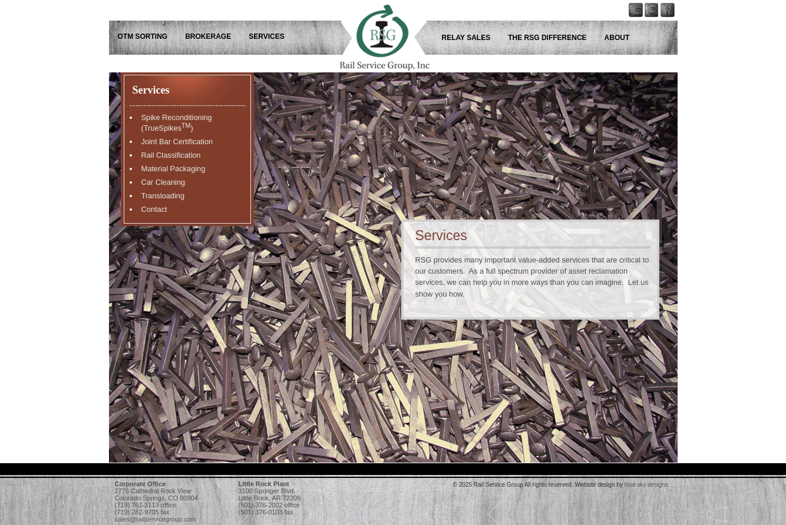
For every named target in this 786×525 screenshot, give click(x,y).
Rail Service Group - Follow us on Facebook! (670, 32)
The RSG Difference (547, 38)
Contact (154, 209)
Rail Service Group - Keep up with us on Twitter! (654, 32)
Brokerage (208, 36)
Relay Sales (466, 38)
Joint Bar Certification (177, 141)
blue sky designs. (647, 484)
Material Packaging (173, 168)
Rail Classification (171, 155)
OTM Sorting (143, 36)
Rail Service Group (374, 32)
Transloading (163, 195)
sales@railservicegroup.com (155, 519)
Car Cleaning (163, 182)
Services (266, 36)
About (617, 38)
